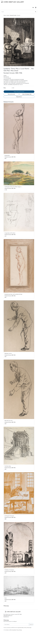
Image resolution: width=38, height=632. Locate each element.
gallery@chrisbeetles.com (8, 615)
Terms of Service (27, 627)
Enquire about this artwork (19, 91)
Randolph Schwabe (13, 15)
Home (5, 15)
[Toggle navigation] (35, 7)
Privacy (18, 629)
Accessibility (14, 629)
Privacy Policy (21, 627)
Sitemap (20, 629)
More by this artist (11, 94)
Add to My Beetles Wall (26, 94)
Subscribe (31, 624)
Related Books (19, 96)
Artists (8, 15)
